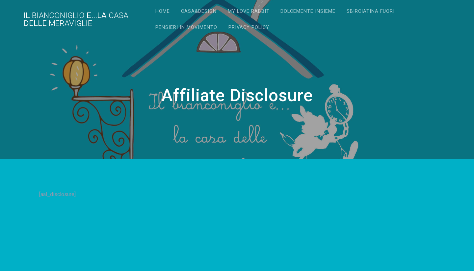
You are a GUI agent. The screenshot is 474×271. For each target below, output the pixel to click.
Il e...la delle (76, 19)
